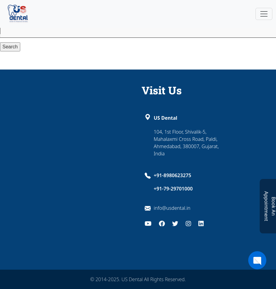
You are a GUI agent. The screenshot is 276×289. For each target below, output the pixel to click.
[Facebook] (162, 223)
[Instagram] (188, 223)
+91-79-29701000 (173, 188)
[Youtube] (148, 223)
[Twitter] (175, 223)
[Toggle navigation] (263, 14)
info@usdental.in (172, 208)
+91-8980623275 (172, 175)
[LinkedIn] (201, 223)
